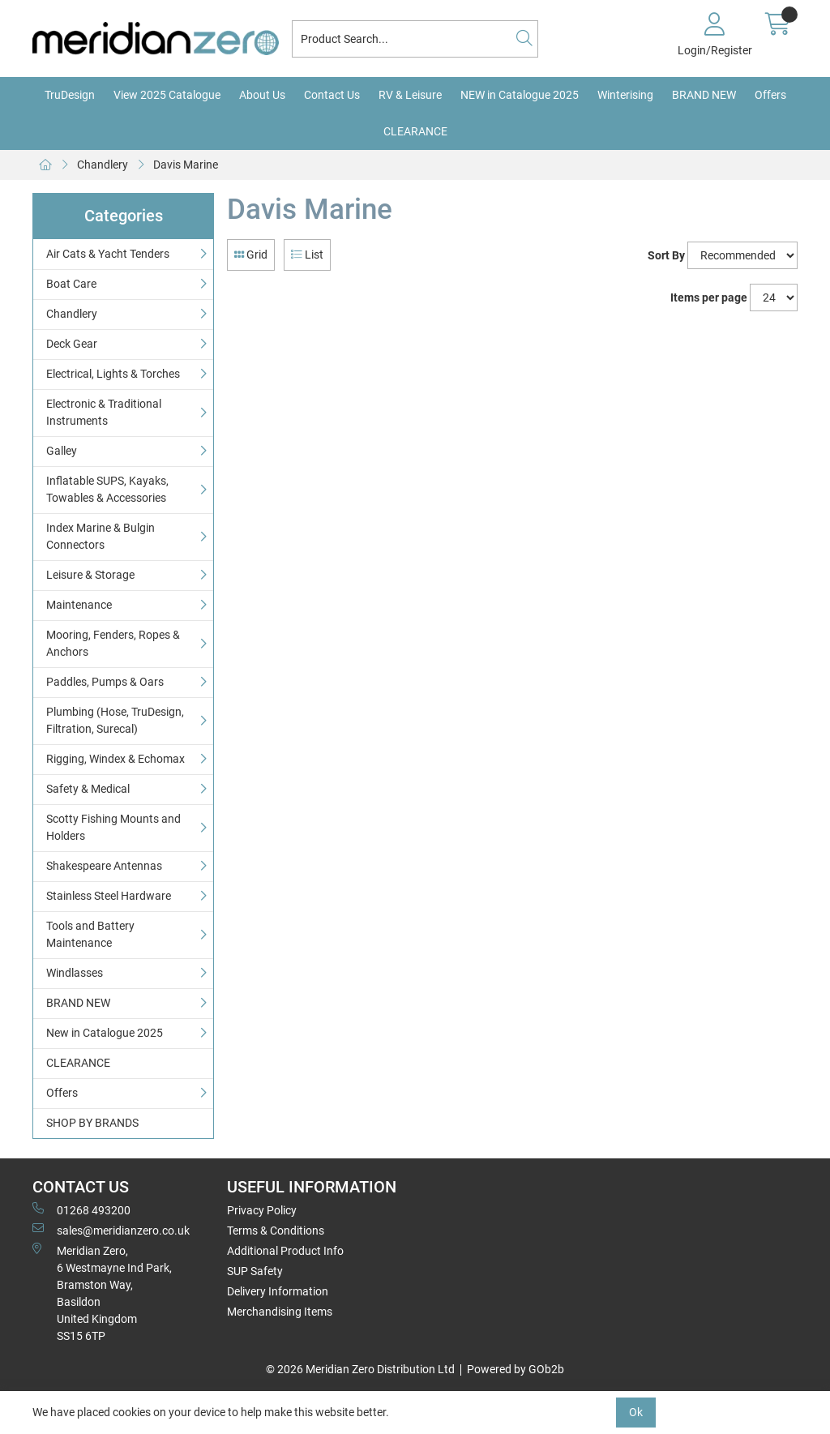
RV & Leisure (410, 94)
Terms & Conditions (275, 1230)
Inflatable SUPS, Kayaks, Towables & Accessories (107, 489)
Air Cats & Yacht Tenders (107, 253)
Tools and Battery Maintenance (90, 934)
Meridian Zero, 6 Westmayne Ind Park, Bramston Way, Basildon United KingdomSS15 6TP (102, 1292)
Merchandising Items (279, 1311)
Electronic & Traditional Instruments (103, 412)
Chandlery (102, 164)
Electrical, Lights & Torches (113, 373)
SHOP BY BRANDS (92, 1122)
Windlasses (74, 972)
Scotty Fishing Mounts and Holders (113, 827)
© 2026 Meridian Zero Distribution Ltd (360, 1369)
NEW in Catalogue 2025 (519, 94)
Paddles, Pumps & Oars (105, 681)
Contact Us (332, 94)
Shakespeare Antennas (104, 865)
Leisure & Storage (90, 574)
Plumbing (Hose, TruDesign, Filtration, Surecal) (115, 720)
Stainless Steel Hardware (108, 895)
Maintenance (79, 604)
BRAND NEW (704, 94)
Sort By (666, 255)
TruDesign (70, 94)
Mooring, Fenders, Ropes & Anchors (113, 643)
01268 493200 (81, 1209)
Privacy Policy (262, 1210)
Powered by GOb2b (515, 1369)
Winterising (625, 94)
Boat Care (71, 283)
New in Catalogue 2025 (104, 1032)
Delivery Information (277, 1291)
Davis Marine (185, 164)
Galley (61, 450)
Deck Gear (71, 343)
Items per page (708, 297)
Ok (636, 1412)
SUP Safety (255, 1271)
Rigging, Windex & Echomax (115, 758)
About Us (262, 94)
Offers (770, 94)
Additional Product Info (285, 1250)
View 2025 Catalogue (166, 94)
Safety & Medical (88, 788)
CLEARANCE (415, 131)
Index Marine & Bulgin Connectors (100, 536)
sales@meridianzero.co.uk (111, 1229)
